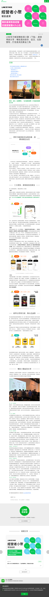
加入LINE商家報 (24, 521)
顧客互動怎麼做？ (14, 73)
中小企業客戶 (22, 499)
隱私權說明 (41, 590)
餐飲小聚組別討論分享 (14, 76)
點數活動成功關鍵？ (15, 71)
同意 (24, 593)
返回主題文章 (24, 571)
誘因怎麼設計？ (14, 69)
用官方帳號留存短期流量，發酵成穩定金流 (18, 66)
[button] (24, 569)
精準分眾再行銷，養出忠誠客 (15, 74)
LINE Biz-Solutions (14, 499)
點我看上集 (35, 54)
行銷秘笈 (28, 499)
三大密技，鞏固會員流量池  (15, 67)
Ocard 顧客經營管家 (27, 492)
